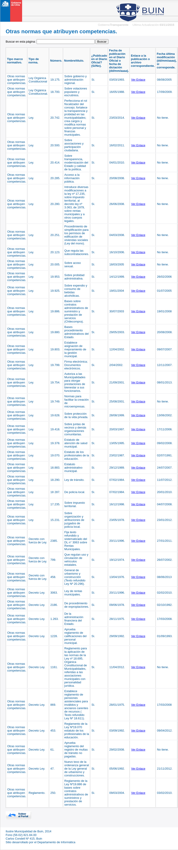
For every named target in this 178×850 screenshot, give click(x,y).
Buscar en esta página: (50, 41)
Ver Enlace (138, 79)
